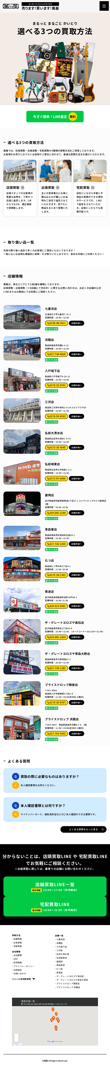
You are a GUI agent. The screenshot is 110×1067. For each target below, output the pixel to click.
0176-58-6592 (56, 416)
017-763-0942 (56, 733)
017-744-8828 (56, 354)
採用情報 (17, 962)
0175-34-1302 (56, 574)
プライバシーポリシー (24, 966)
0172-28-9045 (56, 447)
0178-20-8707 (56, 702)
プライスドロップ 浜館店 (62, 719)
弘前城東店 (52, 464)
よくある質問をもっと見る (86, 829)
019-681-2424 (56, 637)
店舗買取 (17, 938)
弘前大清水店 (54, 433)
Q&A (15, 958)
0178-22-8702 (56, 385)
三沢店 (49, 402)
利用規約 (17, 969)
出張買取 (17, 942)
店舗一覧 (59, 935)
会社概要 (17, 955)
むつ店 (49, 560)
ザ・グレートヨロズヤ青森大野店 (67, 654)
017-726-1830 (56, 543)
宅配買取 (17, 946)
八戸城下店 (52, 371)
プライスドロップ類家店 (61, 685)
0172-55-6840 (56, 478)
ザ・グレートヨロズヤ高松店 (64, 623)
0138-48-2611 (56, 323)
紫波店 (49, 591)
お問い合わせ (19, 973)
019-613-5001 (56, 606)
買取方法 (16, 935)
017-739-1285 (56, 668)
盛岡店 (49, 495)
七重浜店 (51, 309)
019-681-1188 (56, 512)
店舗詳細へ (76, 323)
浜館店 (49, 340)
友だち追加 (51, 328)
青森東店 (51, 529)
